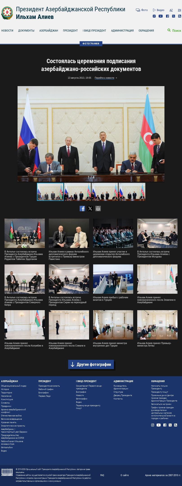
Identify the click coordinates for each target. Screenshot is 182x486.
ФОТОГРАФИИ (91, 43)
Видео (160, 10)
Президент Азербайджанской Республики (70, 9)
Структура (118, 392)
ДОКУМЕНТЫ (26, 30)
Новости (80, 395)
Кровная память (8, 422)
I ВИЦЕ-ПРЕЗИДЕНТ (94, 30)
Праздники (6, 406)
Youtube (161, 16)
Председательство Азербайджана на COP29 (12, 436)
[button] (160, 134)
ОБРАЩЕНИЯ (146, 30)
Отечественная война (11, 415)
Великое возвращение (11, 419)
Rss (179, 16)
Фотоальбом (7, 447)
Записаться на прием (161, 404)
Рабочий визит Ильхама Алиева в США (12, 442)
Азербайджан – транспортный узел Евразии (14, 430)
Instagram (154, 16)
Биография (43, 392)
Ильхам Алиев (35, 17)
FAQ (102, 475)
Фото (144, 10)
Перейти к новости (104, 78)
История (5, 389)
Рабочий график (46, 389)
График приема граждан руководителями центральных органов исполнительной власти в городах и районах (163, 413)
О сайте (125, 475)
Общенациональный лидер (13, 386)
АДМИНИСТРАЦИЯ (122, 30)
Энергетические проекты (13, 425)
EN (179, 10)
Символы (5, 402)
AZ (171, 10)
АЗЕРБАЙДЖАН (48, 30)
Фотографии (81, 398)
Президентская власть (49, 386)
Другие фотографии (94, 364)
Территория (6, 392)
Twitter (173, 16)
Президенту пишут (159, 392)
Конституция (7, 399)
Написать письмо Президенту (159, 387)
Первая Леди (44, 396)
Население (6, 396)
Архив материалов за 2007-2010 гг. (163, 475)
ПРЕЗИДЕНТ (70, 30)
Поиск (176, 31)
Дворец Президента (123, 395)
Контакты (118, 398)
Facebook (167, 16)
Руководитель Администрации (121, 387)
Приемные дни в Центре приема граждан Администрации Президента (164, 398)
